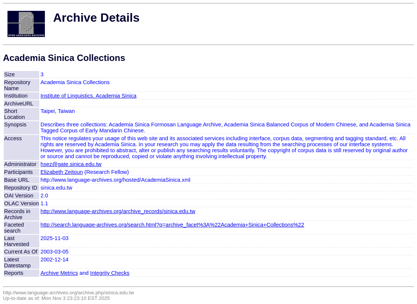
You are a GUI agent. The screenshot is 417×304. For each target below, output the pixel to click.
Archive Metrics (59, 273)
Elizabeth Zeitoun (61, 172)
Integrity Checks (109, 273)
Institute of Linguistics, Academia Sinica (88, 96)
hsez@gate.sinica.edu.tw (70, 164)
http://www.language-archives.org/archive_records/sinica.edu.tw (117, 211)
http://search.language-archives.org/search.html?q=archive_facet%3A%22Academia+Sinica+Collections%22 (172, 225)
